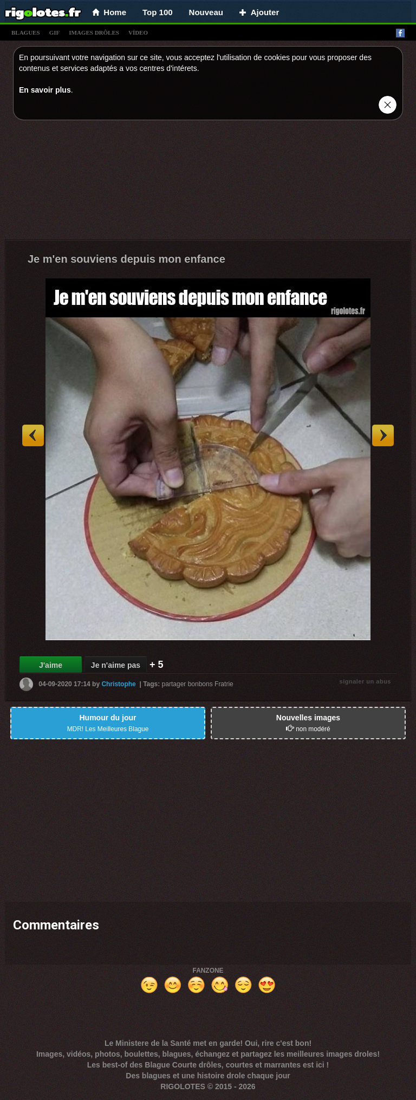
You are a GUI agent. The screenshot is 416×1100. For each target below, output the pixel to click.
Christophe (118, 684)
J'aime (50, 665)
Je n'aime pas (115, 665)
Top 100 (157, 12)
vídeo (138, 32)
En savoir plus (45, 90)
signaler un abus (365, 681)
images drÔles (94, 32)
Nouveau (206, 12)
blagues (25, 32)
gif (54, 32)
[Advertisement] (208, 182)
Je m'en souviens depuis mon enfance (126, 259)
